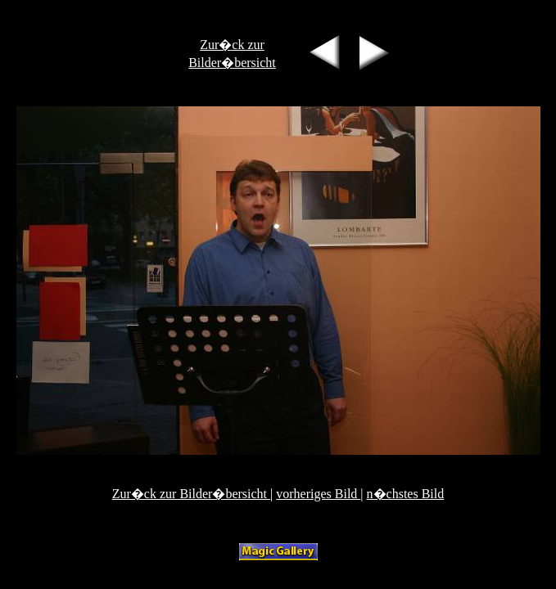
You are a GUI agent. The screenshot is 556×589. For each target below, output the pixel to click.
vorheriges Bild (318, 494)
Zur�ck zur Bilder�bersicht (191, 494)
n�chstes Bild (406, 494)
